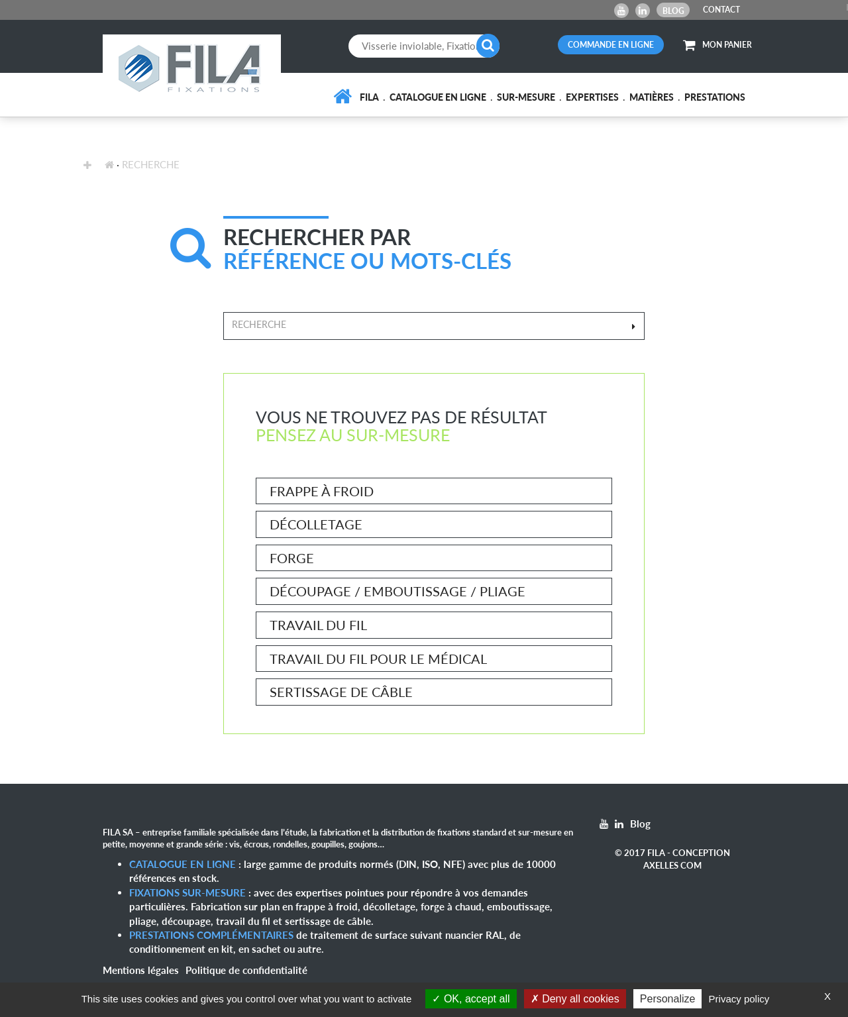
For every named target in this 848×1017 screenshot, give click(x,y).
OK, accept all (470, 998)
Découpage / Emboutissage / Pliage (397, 591)
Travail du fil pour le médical (378, 659)
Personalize (668, 998)
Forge (292, 558)
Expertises (592, 97)
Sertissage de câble (341, 692)
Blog (673, 11)
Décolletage (316, 524)
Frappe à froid (322, 491)
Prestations (714, 97)
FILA (369, 97)
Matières (651, 97)
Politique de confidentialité (246, 970)
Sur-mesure (526, 97)
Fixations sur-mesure (187, 892)
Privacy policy (739, 998)
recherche (151, 164)
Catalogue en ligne (438, 97)
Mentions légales (141, 970)
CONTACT (721, 10)
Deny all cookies (575, 998)
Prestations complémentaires (211, 935)
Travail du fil (318, 625)
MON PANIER (717, 45)
